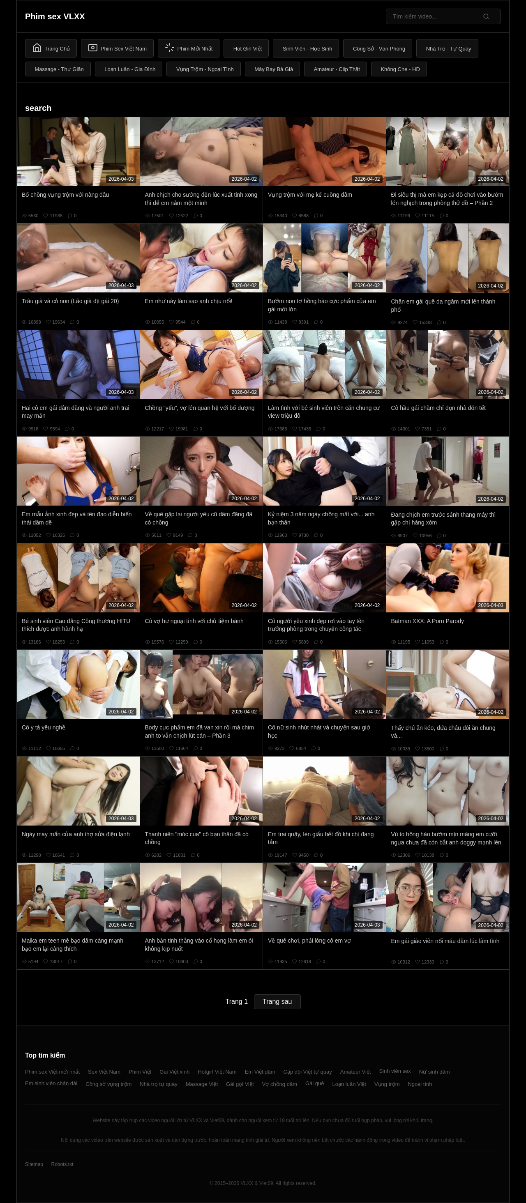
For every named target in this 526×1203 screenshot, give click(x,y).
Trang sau (277, 1001)
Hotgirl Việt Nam (217, 1072)
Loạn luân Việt (349, 1084)
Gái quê (314, 1083)
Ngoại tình (420, 1084)
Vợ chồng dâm (279, 1084)
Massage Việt (202, 1084)
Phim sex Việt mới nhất (52, 1072)
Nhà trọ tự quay (158, 1084)
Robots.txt (62, 1164)
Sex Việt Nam (104, 1072)
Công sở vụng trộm (108, 1084)
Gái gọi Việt (240, 1084)
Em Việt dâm (260, 1072)
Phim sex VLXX (55, 16)
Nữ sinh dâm (434, 1072)
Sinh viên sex (395, 1071)
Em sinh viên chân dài (51, 1083)
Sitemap (34, 1164)
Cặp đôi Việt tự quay (308, 1072)
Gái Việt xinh (174, 1072)
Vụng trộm (387, 1084)
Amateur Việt (355, 1072)
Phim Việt (140, 1072)
